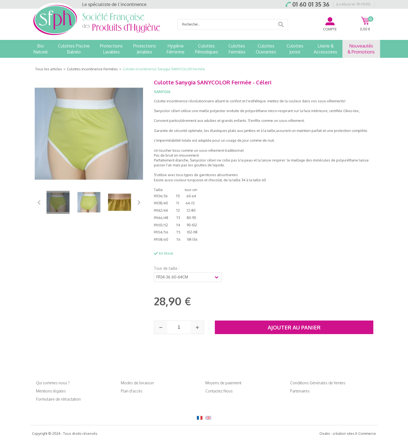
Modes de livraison (137, 383)
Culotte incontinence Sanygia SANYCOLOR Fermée (164, 69)
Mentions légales (51, 391)
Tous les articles (48, 69)
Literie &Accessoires (325, 49)
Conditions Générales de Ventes (317, 383)
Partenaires (300, 391)
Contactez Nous (219, 391)
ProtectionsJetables (144, 49)
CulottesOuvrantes (266, 49)
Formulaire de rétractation (58, 399)
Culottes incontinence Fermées (92, 69)
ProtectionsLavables (111, 49)
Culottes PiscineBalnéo (74, 49)
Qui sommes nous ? (53, 383)
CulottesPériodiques (206, 49)
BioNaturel (40, 49)
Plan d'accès (132, 391)
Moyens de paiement (223, 383)
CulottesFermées (236, 49)
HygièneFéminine (175, 49)
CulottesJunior (295, 49)
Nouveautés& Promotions (361, 49)
